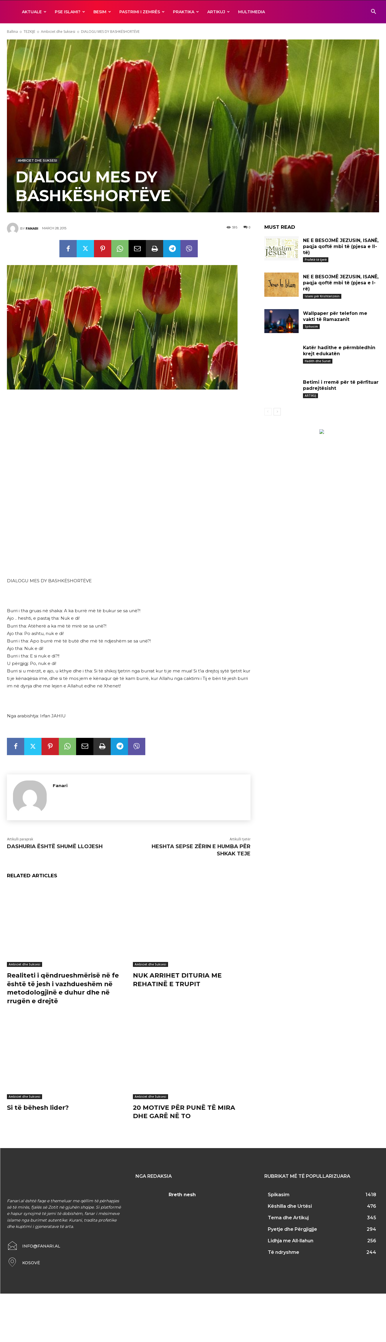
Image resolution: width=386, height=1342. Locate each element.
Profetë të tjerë (316, 260)
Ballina (12, 31)
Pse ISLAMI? (70, 11)
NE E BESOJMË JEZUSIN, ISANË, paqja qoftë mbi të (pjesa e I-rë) (341, 283)
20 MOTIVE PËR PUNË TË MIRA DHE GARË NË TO (184, 1110)
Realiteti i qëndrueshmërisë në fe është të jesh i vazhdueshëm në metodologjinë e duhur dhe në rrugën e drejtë (63, 987)
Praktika (186, 11)
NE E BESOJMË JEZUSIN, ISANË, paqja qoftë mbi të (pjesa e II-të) (341, 246)
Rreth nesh (182, 1193)
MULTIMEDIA (251, 11)
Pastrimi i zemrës (142, 11)
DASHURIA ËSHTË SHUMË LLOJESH (55, 846)
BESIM (102, 11)
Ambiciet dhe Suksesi (58, 31)
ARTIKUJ (218, 11)
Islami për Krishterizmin (322, 296)
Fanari (32, 228)
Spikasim (311, 326)
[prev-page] (268, 411)
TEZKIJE (29, 31)
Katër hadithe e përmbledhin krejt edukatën (339, 350)
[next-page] (277, 411)
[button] (373, 12)
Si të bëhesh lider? (38, 1106)
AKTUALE (34, 11)
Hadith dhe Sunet (318, 361)
